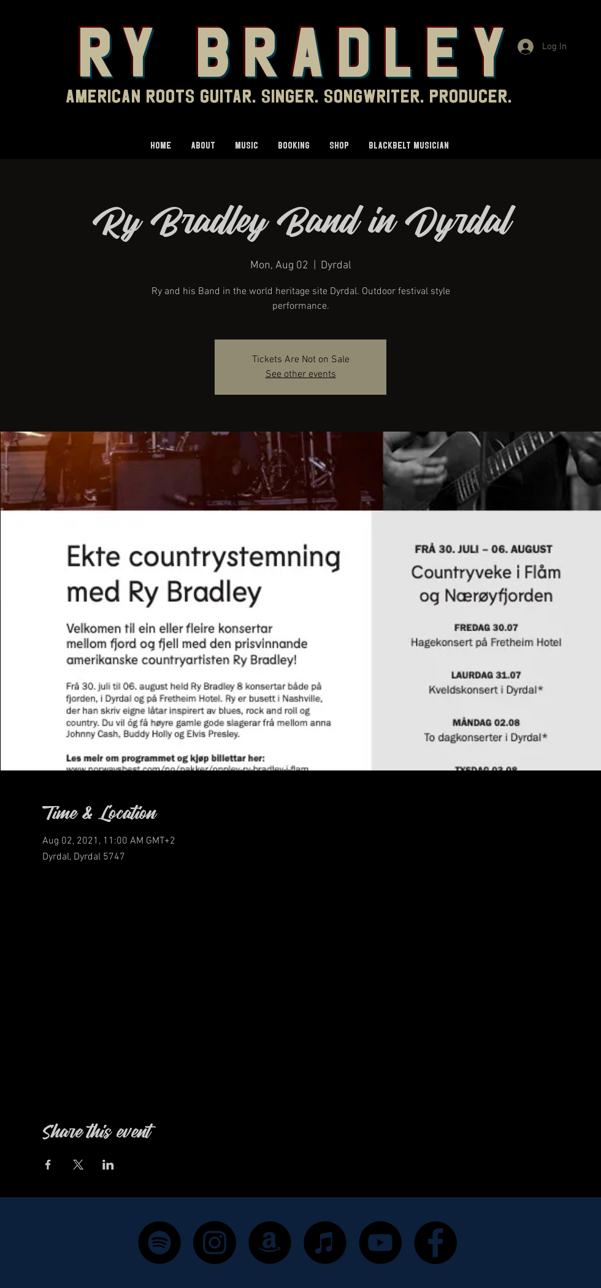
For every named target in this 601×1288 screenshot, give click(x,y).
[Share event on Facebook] (48, 1165)
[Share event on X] (78, 1165)
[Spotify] (159, 1242)
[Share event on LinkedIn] (108, 1165)
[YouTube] (380, 1242)
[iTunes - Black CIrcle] (325, 1242)
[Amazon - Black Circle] (269, 1242)
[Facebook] (435, 1242)
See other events (301, 374)
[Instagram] (214, 1242)
